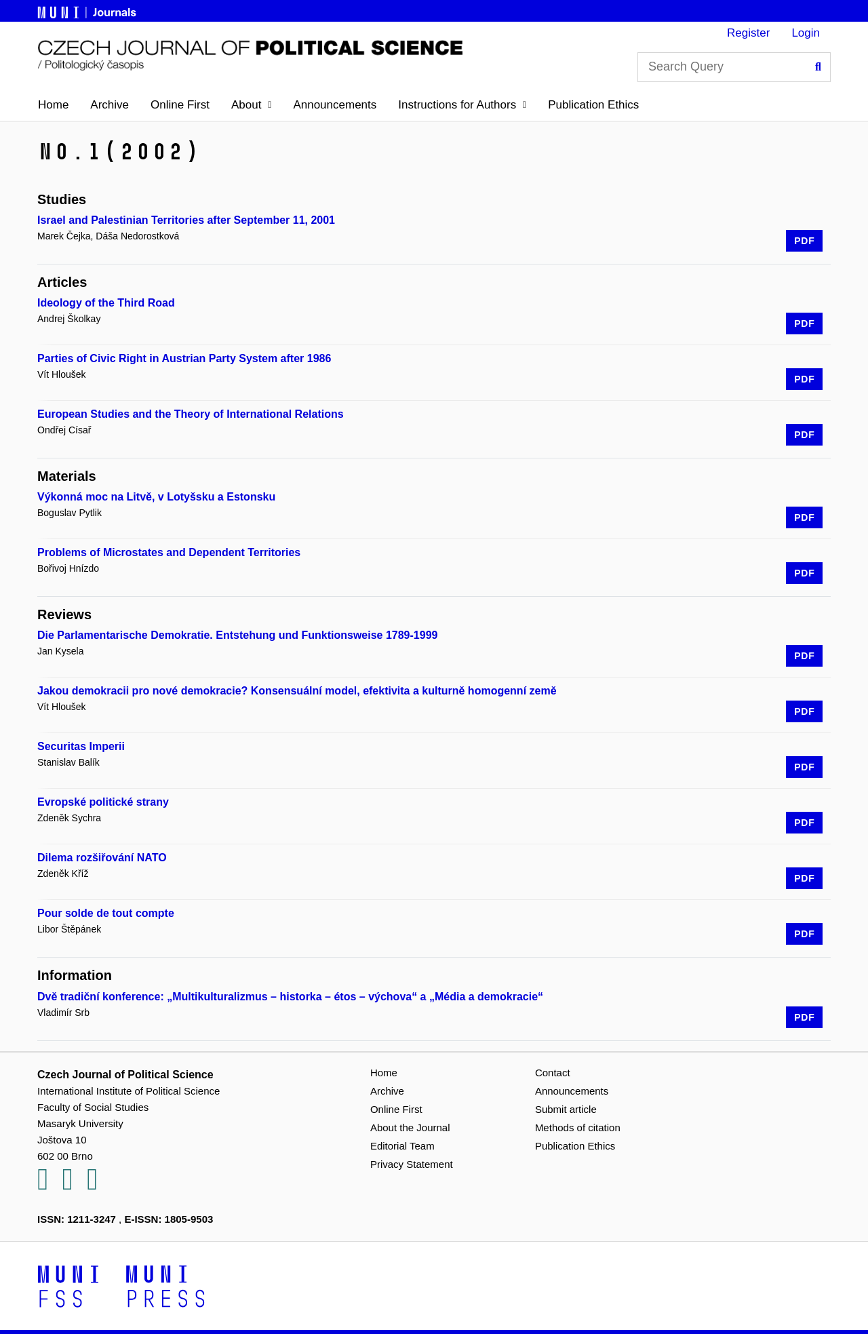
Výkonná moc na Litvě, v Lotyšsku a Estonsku (156, 497)
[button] (251, 105)
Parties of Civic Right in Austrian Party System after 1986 (184, 358)
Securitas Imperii (81, 746)
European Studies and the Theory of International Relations (190, 414)
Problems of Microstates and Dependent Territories (168, 552)
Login (805, 32)
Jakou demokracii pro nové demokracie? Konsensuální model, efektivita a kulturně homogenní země (297, 691)
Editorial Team (402, 1146)
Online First (180, 104)
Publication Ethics (593, 104)
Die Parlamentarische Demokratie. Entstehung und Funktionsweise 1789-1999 (237, 635)
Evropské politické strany (103, 802)
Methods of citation (577, 1127)
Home (53, 104)
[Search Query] (734, 67)
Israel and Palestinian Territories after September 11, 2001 (186, 220)
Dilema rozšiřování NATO (102, 857)
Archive (109, 104)
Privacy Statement (411, 1164)
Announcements (334, 104)
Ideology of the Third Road (106, 303)
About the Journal (410, 1127)
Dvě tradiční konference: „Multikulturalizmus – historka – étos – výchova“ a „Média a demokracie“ (290, 996)
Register (748, 32)
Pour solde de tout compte (105, 913)
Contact (552, 1072)
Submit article (566, 1109)
